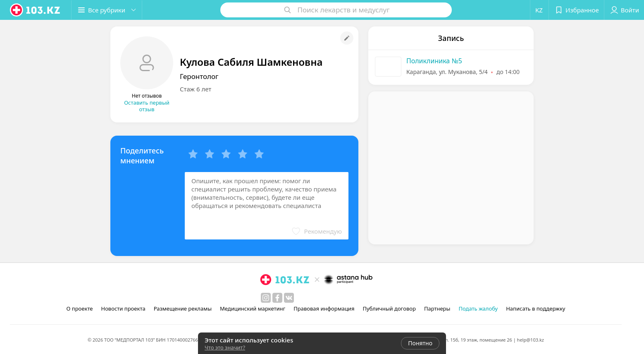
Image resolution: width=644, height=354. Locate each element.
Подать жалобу (478, 308)
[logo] (35, 10)
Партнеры (437, 308)
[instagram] (266, 298)
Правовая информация (323, 308)
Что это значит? (225, 347)
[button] (106, 9)
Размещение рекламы (183, 308)
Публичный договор (389, 308)
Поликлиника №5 (434, 61)
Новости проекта (123, 308)
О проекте (80, 308)
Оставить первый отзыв (146, 105)
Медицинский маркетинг (252, 308)
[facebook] (277, 298)
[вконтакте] (289, 298)
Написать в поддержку (535, 308)
